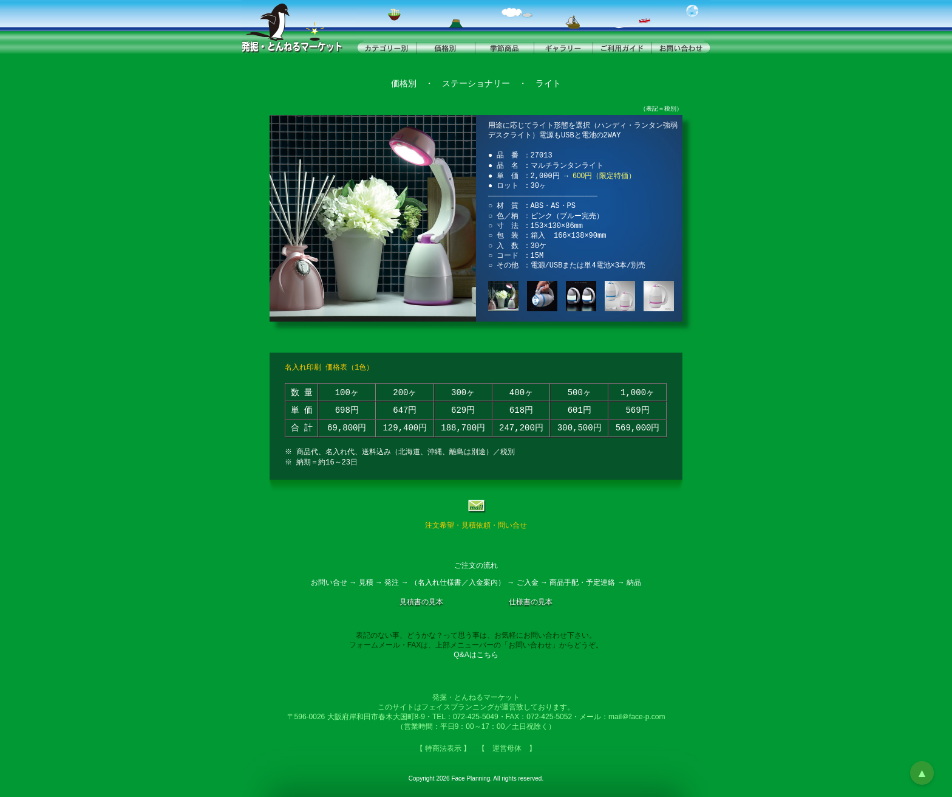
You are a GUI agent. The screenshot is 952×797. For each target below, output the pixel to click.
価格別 (403, 83)
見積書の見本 (421, 602)
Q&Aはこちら (476, 654)
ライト (548, 83)
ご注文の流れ (476, 565)
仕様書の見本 (530, 602)
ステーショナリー (476, 83)
